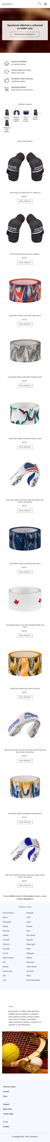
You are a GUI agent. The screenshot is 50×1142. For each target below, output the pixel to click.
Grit (4, 962)
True (4, 980)
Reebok (29, 926)
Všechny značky (9, 1087)
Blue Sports (30, 935)
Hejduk (5, 926)
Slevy (5, 1096)
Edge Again (30, 944)
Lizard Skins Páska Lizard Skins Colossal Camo (25, 813)
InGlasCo (6, 944)
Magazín (6, 1104)
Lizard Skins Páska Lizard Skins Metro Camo (25, 315)
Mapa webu (7, 1109)
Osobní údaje (8, 1114)
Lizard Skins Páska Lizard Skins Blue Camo (25, 563)
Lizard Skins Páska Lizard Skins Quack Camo (25, 438)
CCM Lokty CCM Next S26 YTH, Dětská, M (25, 192)
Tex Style (6, 949)
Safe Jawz (30, 962)
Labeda (5, 935)
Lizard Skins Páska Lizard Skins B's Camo (25, 688)
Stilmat (29, 958)
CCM (28, 917)
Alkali (28, 976)
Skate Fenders (8, 958)
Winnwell (29, 913)
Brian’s (5, 917)
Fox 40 (5, 953)
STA (4, 976)
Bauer (28, 922)
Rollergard (30, 953)
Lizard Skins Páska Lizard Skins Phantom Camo (25, 377)
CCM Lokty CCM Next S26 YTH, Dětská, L (25, 254)
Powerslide (7, 922)
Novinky (6, 1091)
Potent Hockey (8, 913)
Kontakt (6, 1126)
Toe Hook (30, 971)
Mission (5, 967)
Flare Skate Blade (33, 980)
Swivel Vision (8, 971)
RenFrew (6, 931)
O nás (5, 1122)
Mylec (28, 949)
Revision (29, 940)
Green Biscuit (31, 967)
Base (28, 931)
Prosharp (6, 940)
